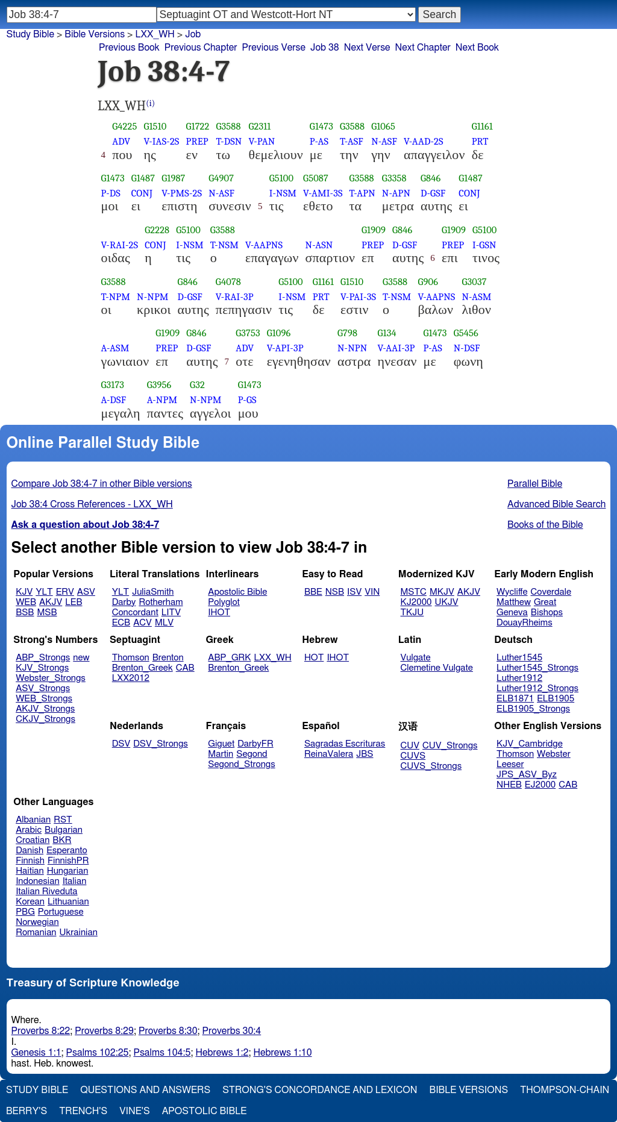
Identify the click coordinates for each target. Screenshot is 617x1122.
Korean (30, 901)
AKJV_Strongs (45, 708)
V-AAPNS (264, 245)
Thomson (130, 657)
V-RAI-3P (235, 296)
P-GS (247, 400)
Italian (75, 881)
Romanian (36, 932)
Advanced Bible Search (556, 504)
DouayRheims (524, 622)
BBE (313, 592)
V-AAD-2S (423, 141)
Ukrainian (79, 932)
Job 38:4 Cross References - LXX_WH (92, 504)
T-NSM (224, 245)
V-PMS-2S (181, 193)
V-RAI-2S (120, 245)
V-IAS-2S (161, 141)
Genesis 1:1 (36, 1053)
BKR (61, 840)
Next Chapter (423, 47)
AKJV (50, 602)
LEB (73, 602)
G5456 (466, 333)
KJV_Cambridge (529, 743)
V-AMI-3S (322, 193)
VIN (372, 592)
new (81, 657)
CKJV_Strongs (45, 719)
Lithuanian (68, 901)
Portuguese (61, 912)
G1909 (374, 230)
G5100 (281, 178)
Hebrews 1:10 (283, 1053)
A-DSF (114, 400)
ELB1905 (555, 698)
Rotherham (161, 602)
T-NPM (116, 296)
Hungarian (68, 871)
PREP (197, 141)
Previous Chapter (200, 47)
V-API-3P (285, 348)
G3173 (113, 384)
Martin (220, 754)
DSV (121, 743)
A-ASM (115, 348)
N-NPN (352, 348)
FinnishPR (68, 860)
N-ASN (319, 245)
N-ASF (384, 141)
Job (193, 34)
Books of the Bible (545, 525)
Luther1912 (519, 678)
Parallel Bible (534, 484)
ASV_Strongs (43, 688)
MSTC (414, 592)
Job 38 (324, 47)
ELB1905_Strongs (533, 708)
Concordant (135, 612)
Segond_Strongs (241, 764)
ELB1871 (515, 698)
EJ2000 (540, 784)
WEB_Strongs (44, 698)
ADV (121, 141)
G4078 (228, 281)
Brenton (168, 657)
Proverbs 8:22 (40, 1031)
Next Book (477, 47)
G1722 (197, 126)
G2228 (157, 230)
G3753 (248, 333)
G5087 (315, 178)
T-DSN (229, 141)
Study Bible (30, 34)
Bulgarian (64, 830)
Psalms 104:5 (161, 1053)
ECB (121, 622)
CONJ (141, 193)
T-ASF (351, 141)
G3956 (159, 384)
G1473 (321, 126)
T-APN (362, 193)
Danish (29, 850)
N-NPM (153, 296)
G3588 (228, 126)
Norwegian (37, 922)
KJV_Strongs (42, 667)
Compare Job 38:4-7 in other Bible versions (101, 484)
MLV (164, 622)
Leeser (510, 764)
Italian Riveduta (46, 891)
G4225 (124, 126)
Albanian (33, 819)
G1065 (383, 126)
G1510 (154, 126)
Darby (124, 602)
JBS (364, 754)
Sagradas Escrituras (344, 743)
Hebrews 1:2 (221, 1053)
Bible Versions (94, 34)
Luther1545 (519, 657)
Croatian (32, 840)
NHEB (509, 784)
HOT (314, 657)
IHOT (219, 612)
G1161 (482, 126)
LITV (171, 612)
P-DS (111, 193)
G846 (430, 178)
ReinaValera (328, 754)
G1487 (143, 178)
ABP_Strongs (43, 657)
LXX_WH (154, 34)
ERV (65, 592)
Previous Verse (273, 47)
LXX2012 (130, 678)
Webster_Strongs (51, 678)
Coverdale (551, 592)
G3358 (394, 178)
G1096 (279, 333)
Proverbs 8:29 (104, 1031)
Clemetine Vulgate (437, 667)
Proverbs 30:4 (232, 1031)
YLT (44, 592)
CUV (410, 745)
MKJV (442, 592)
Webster (554, 754)
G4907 (221, 178)
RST (63, 819)
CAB (185, 667)
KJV (24, 592)
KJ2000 (416, 602)
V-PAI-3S (358, 296)
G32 (197, 384)
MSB (47, 612)
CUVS (413, 755)
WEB (26, 602)
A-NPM (162, 400)
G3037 (474, 281)
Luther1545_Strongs (537, 667)
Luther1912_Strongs (537, 688)
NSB (334, 592)
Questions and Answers (145, 1090)
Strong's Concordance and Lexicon (319, 1090)
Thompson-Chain (564, 1090)
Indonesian (38, 881)
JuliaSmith (153, 592)
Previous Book (129, 47)
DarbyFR (255, 743)
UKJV (447, 602)
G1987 (173, 178)
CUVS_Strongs (431, 766)
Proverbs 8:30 (168, 1031)
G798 (347, 333)
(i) (150, 103)
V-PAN (261, 141)
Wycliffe (511, 592)
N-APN (396, 193)
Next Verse (367, 47)
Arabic (29, 830)
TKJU (412, 612)
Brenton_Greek (142, 667)
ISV (354, 592)
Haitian (30, 871)
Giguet (221, 743)
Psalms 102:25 (97, 1053)
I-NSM (282, 193)
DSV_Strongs (160, 743)
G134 (387, 333)
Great (545, 602)
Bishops (547, 612)
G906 (428, 281)
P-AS (319, 141)
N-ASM (476, 296)
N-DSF (467, 348)
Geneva (512, 612)
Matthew (513, 602)
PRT (480, 141)
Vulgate (416, 657)
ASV (86, 592)
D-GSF (433, 193)
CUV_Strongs (449, 745)
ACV (142, 622)
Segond (251, 754)
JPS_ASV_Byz (526, 774)
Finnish (30, 860)
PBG (25, 912)
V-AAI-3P (396, 348)
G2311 (259, 126)
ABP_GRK (229, 657)
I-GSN (484, 245)
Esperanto (66, 850)
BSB (25, 612)
